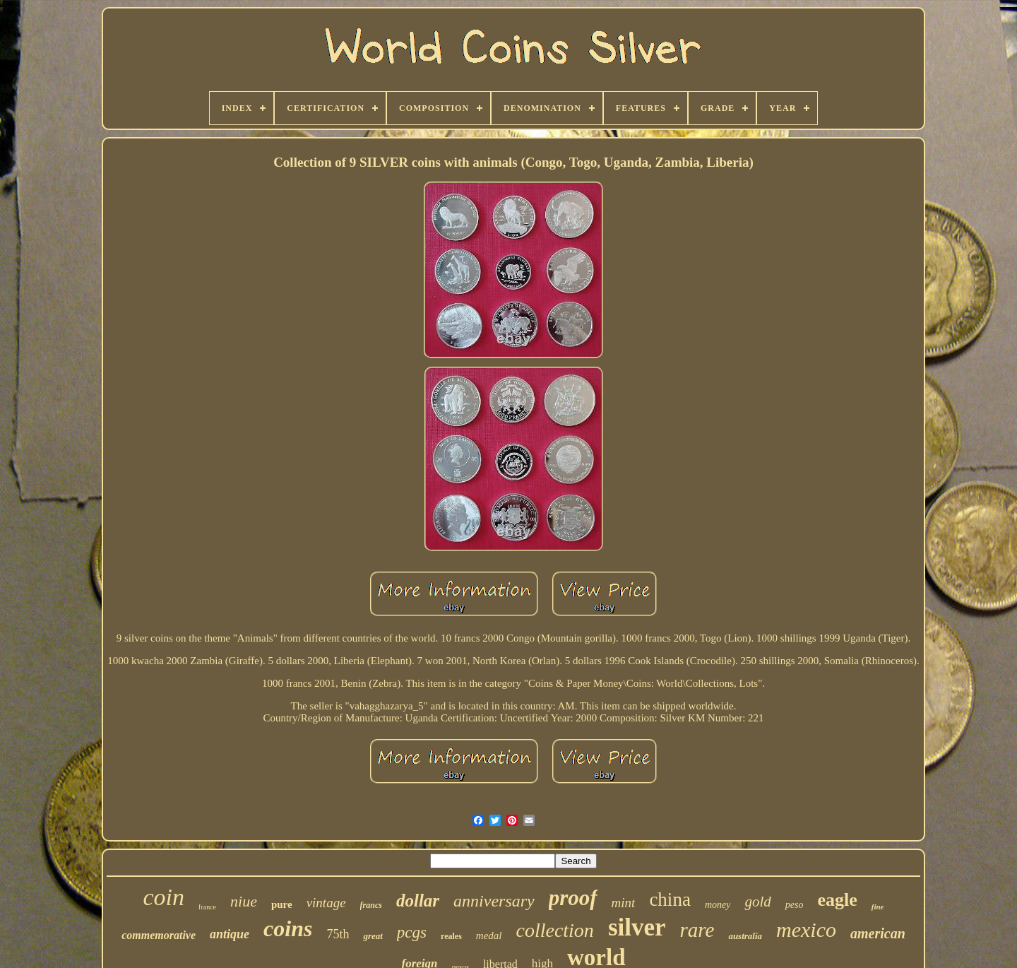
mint (624, 902)
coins (287, 928)
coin (164, 897)
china (669, 899)
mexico (806, 929)
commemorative (158, 935)
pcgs (412, 932)
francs (371, 905)
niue (243, 901)
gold (757, 901)
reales (451, 936)
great (372, 936)
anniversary (494, 901)
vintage (326, 902)
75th (337, 934)
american (877, 933)
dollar (417, 900)
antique (229, 934)
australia (745, 936)
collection (554, 930)
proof (573, 897)
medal (489, 935)
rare (697, 930)
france (207, 907)
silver (637, 927)
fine (878, 906)
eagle (837, 900)
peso (794, 904)
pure (281, 904)
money (718, 904)
